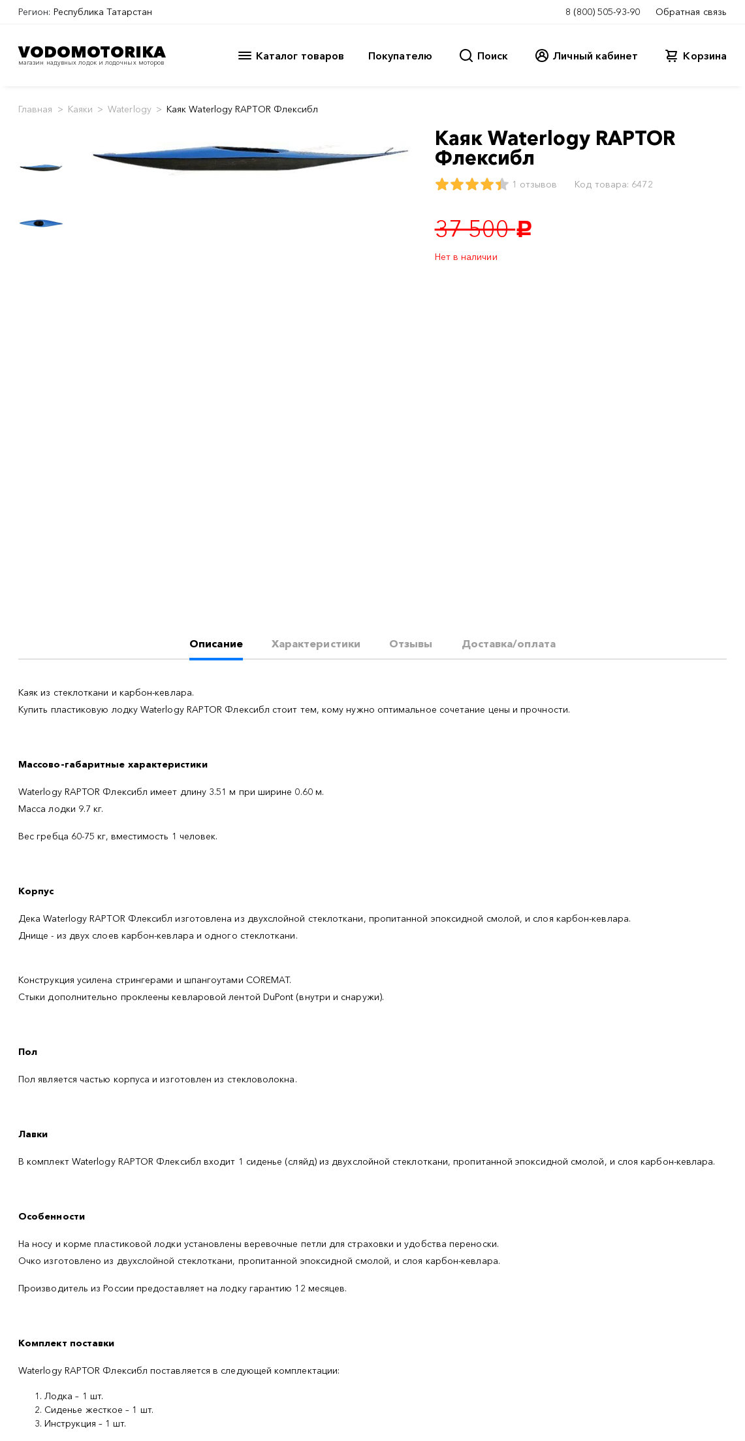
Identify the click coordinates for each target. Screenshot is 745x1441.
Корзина (705, 55)
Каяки (80, 109)
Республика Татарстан (103, 12)
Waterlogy (129, 109)
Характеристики (316, 643)
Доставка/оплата (509, 643)
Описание (216, 643)
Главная (35, 109)
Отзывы (410, 643)
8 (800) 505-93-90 (602, 12)
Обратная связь (691, 12)
